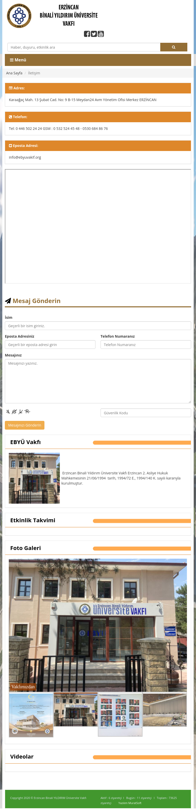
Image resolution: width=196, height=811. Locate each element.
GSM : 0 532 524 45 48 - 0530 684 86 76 (75, 128)
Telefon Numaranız (118, 336)
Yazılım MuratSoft (129, 805)
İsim (9, 317)
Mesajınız (13, 355)
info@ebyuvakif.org (25, 157)
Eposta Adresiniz (19, 336)
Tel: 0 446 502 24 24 (25, 128)
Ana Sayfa (14, 73)
